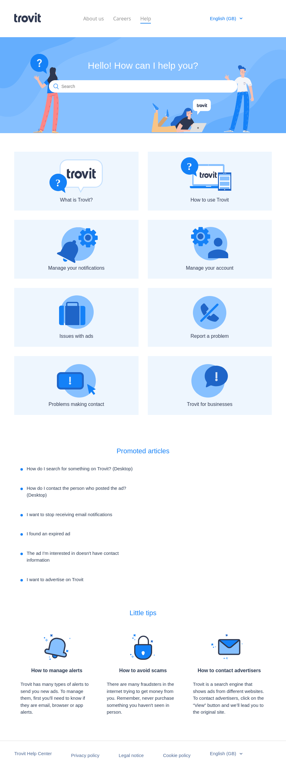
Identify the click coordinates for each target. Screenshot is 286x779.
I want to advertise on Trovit (55, 579)
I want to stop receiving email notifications (69, 514)
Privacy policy (85, 755)
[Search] (143, 86)
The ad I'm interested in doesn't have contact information (73, 557)
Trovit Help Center (33, 753)
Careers (122, 18)
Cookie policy (176, 755)
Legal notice (131, 755)
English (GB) (223, 18)
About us (93, 18)
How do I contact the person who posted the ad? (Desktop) (76, 491)
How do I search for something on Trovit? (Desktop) (80, 468)
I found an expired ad (48, 533)
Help (145, 18)
